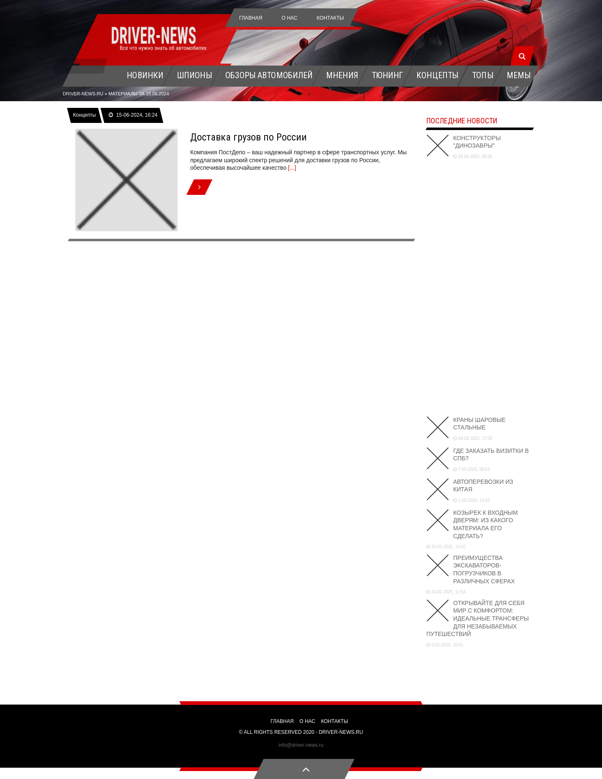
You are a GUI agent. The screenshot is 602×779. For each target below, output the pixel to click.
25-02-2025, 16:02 (446, 546)
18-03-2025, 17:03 (472, 438)
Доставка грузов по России (248, 137)
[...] (292, 167)
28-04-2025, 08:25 (472, 156)
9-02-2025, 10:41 (444, 645)
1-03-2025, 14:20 (471, 500)
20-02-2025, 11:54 (446, 592)
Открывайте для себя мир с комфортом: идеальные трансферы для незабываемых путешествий (477, 619)
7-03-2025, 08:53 (471, 469)
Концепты (84, 115)
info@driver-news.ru (301, 745)
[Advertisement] (479, 286)
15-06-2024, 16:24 (133, 115)
